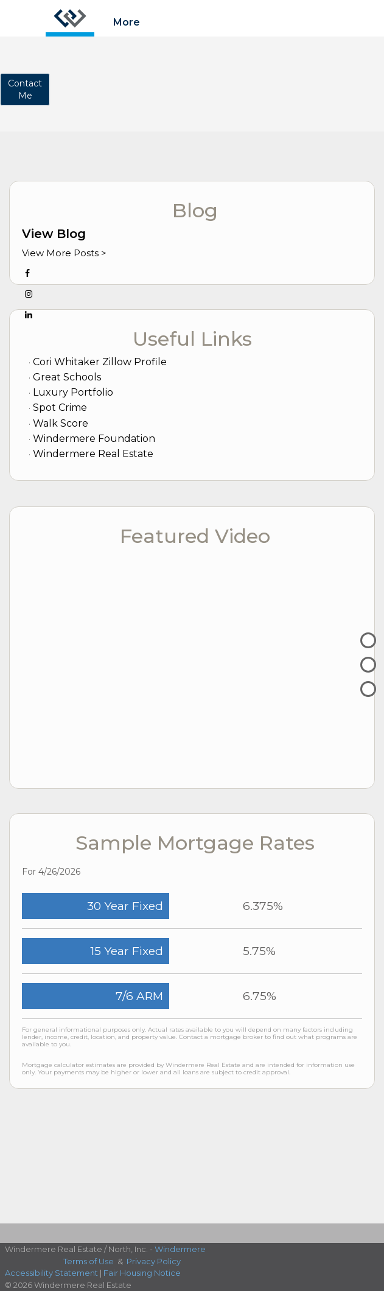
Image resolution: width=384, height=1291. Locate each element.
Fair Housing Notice (142, 1273)
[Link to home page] (70, 18)
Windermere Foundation (94, 438)
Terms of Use (88, 1261)
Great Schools (67, 377)
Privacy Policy (154, 1261)
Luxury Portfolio (73, 392)
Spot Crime (60, 407)
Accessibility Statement (51, 1273)
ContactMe (25, 89)
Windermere (180, 1249)
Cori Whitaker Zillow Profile (100, 362)
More (126, 22)
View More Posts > (64, 253)
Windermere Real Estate (93, 454)
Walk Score (60, 423)
